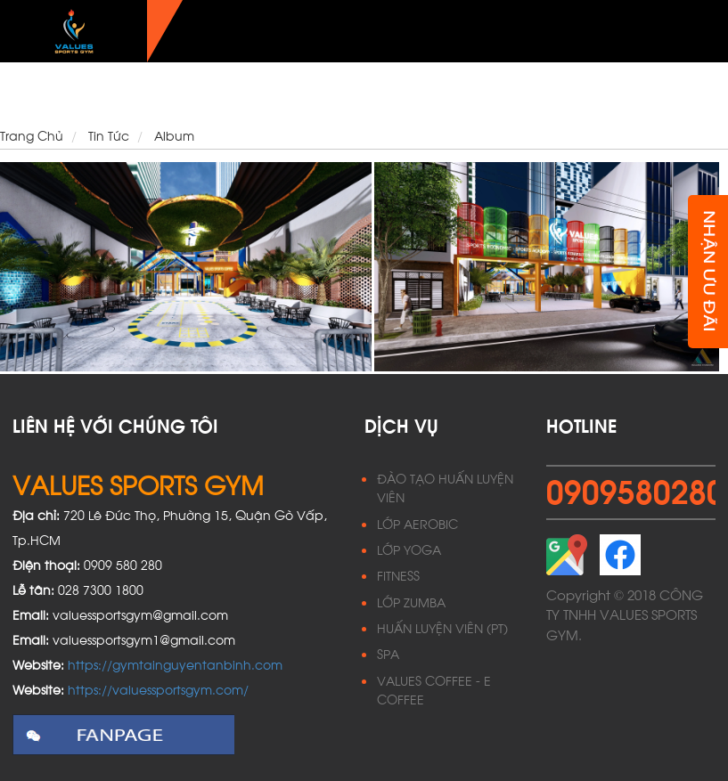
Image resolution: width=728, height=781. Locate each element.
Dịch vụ (301, 93)
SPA (388, 653)
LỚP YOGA (409, 549)
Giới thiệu (239, 93)
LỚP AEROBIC (417, 523)
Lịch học (362, 93)
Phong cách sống (456, 93)
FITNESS (398, 574)
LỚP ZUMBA (411, 601)
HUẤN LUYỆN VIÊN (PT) (442, 627)
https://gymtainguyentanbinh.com (175, 663)
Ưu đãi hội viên (572, 93)
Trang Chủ (167, 93)
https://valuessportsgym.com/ (158, 688)
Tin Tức (649, 93)
